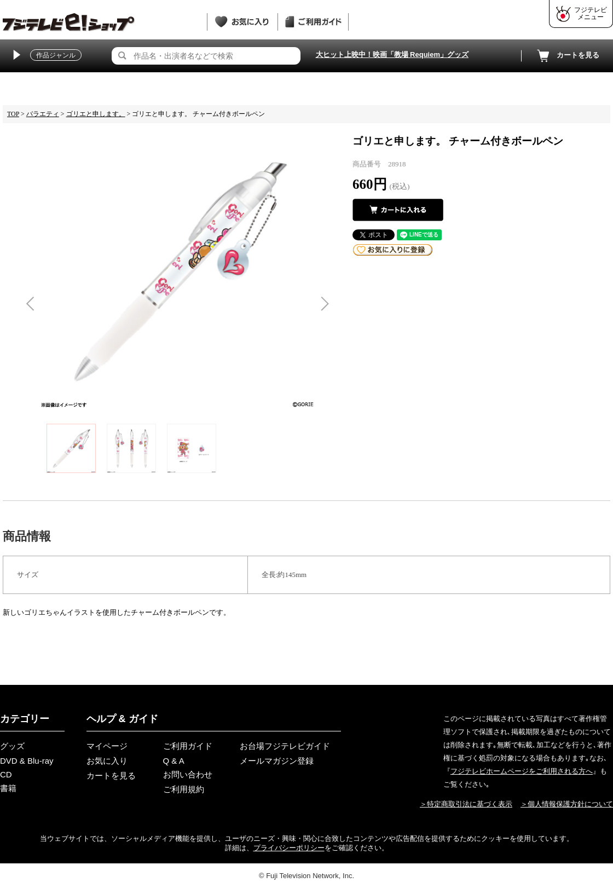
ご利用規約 (183, 789)
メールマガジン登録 (277, 760)
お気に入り (107, 760)
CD (6, 774)
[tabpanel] (177, 270)
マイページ (107, 746)
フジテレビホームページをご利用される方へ (521, 771)
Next (325, 304)
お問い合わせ (187, 774)
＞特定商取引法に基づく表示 (466, 804)
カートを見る (567, 56)
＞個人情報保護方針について (567, 804)
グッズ (12, 746)
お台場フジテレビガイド (285, 746)
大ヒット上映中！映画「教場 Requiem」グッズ (392, 54)
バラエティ (42, 114)
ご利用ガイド (187, 746)
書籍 (8, 788)
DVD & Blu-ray (27, 760)
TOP (13, 114)
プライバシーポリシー (289, 848)
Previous (30, 304)
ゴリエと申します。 (95, 114)
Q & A (173, 760)
